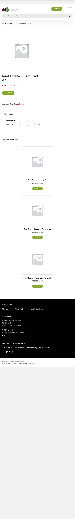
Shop (10, 19)
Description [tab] (8, 110)
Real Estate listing (17, 100)
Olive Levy (5, 305)
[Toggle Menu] (70, 5)
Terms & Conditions (36, 305)
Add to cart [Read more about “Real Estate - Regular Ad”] (37, 185)
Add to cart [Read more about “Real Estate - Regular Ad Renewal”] (37, 282)
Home (4, 19)
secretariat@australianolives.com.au (16, 329)
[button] (4, 332)
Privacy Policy (19, 305)
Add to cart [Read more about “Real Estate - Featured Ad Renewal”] (37, 233)
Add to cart (8, 89)
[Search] (37, 12)
